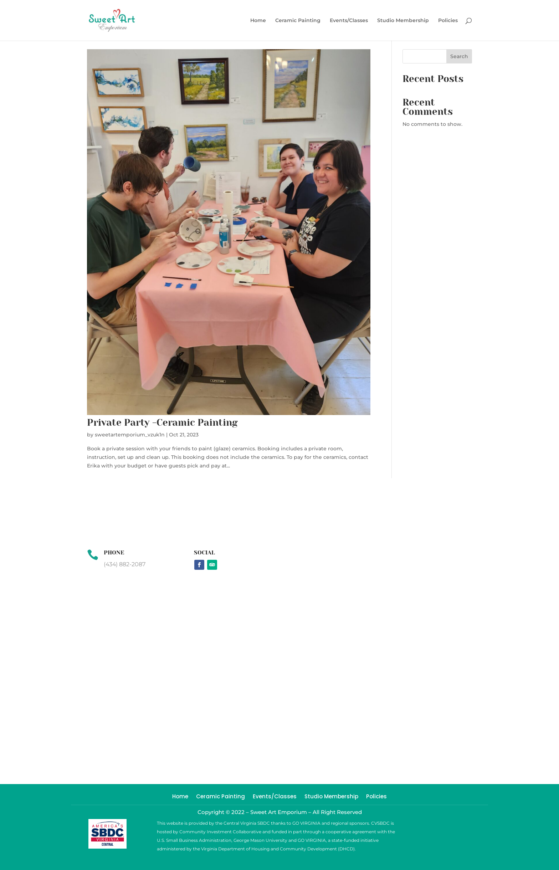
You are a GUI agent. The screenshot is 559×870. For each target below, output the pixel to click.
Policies (448, 21)
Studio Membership (403, 21)
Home (258, 21)
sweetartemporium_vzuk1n (130, 434)
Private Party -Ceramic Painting (162, 422)
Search (459, 56)
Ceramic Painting (297, 21)
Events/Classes (349, 21)
